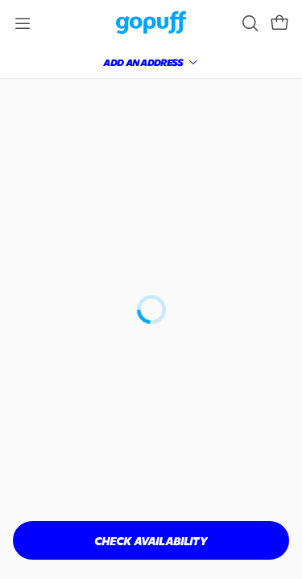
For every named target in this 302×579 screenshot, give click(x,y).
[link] (74, 29)
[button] (259, 29)
